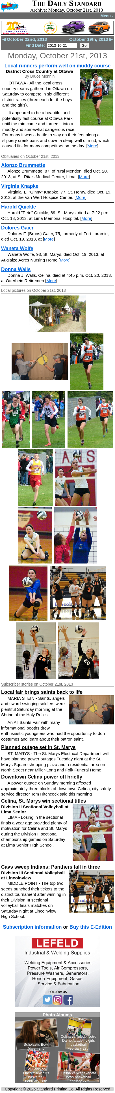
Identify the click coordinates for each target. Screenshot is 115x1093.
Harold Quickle (18, 207)
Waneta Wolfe (17, 248)
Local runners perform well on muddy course (57, 66)
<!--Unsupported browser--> (57, 1047)
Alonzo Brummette (23, 165)
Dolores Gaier (17, 228)
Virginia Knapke (19, 186)
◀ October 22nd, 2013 (24, 39)
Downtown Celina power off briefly (41, 777)
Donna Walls (16, 269)
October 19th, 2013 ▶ (91, 39)
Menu (107, 16)
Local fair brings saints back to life (42, 692)
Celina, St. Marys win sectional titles (43, 801)
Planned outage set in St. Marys (38, 747)
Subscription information (32, 927)
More (92, 145)
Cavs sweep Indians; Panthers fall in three (50, 867)
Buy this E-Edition (91, 927)
